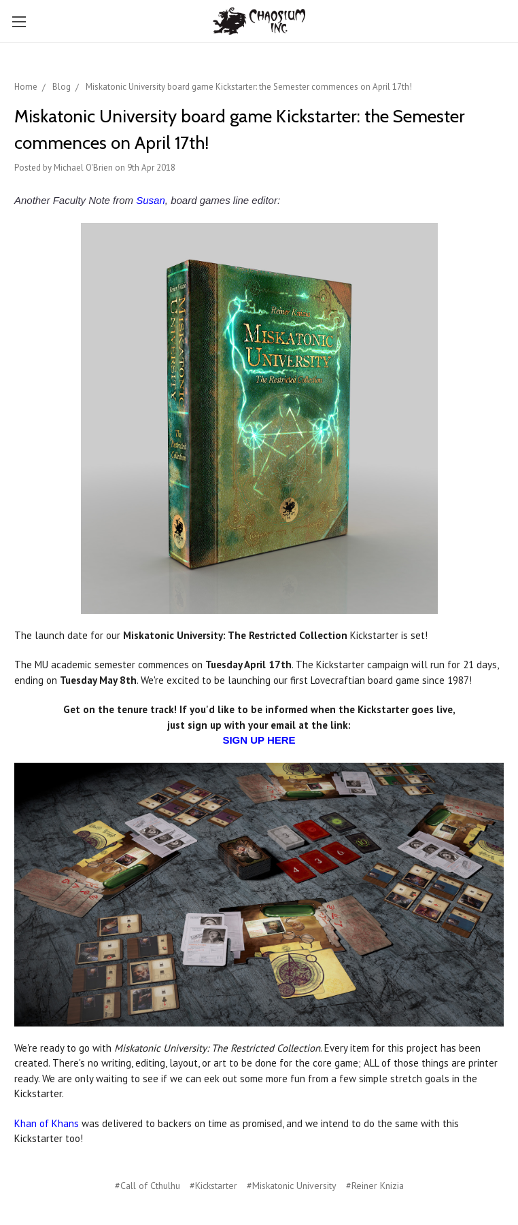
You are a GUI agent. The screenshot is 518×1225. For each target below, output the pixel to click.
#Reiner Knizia (375, 1185)
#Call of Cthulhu (147, 1185)
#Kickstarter (213, 1185)
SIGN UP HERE (258, 740)
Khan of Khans (46, 1123)
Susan (150, 200)
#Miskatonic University (291, 1185)
